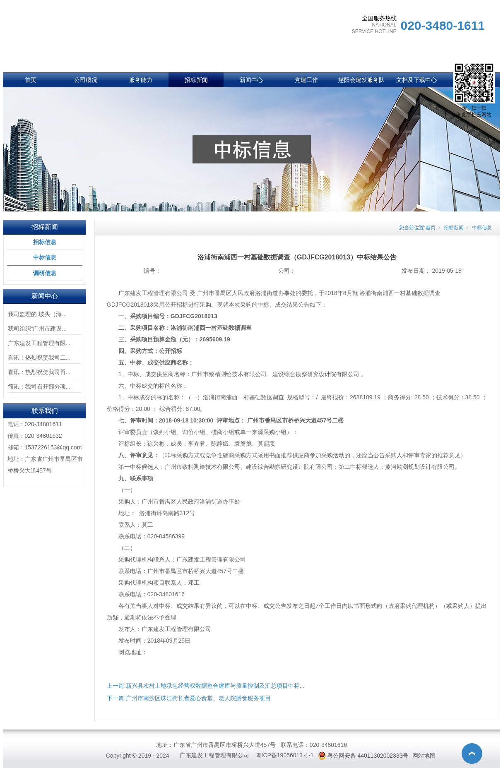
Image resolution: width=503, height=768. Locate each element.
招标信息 (44, 242)
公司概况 (85, 80)
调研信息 (44, 273)
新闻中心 (251, 80)
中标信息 (44, 257)
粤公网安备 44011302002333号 (368, 755)
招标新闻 (196, 80)
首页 (30, 80)
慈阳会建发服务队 (361, 80)
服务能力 (140, 80)
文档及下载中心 (416, 80)
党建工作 (306, 80)
